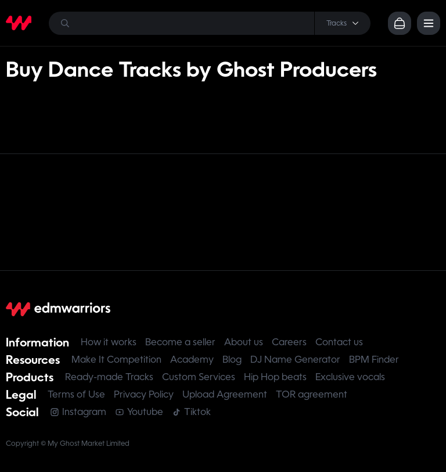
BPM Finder (374, 359)
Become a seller (180, 342)
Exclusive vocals (350, 376)
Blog (232, 359)
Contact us (339, 342)
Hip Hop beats (275, 376)
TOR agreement (311, 394)
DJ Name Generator (295, 359)
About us (243, 342)
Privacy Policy (144, 394)
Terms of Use (76, 394)
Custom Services (198, 376)
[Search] (209, 23)
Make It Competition (116, 359)
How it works (108, 342)
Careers (289, 342)
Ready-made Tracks (109, 376)
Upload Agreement (224, 394)
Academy (192, 359)
